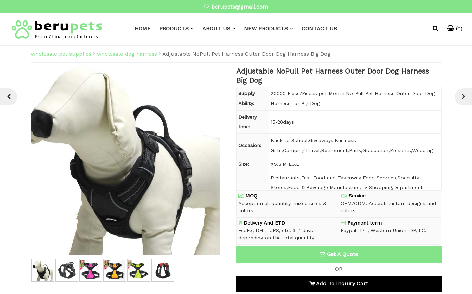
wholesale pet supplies (61, 54)
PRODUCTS (174, 28)
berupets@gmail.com (239, 6)
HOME (143, 28)
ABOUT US (216, 28)
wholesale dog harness (127, 54)
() (454, 28)
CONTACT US (319, 28)
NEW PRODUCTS (266, 28)
